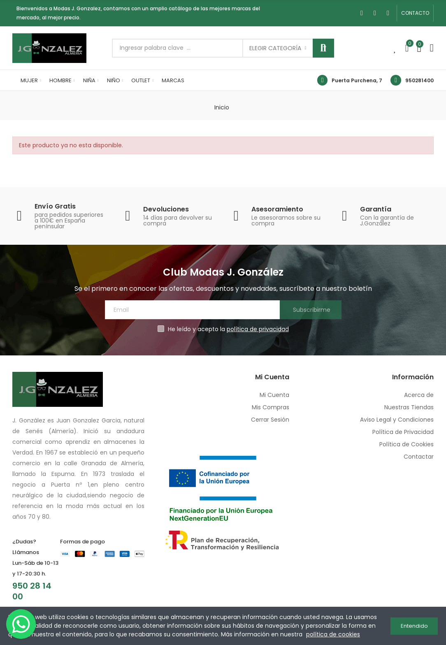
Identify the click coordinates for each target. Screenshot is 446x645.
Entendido (414, 626)
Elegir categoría (275, 48)
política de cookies (333, 634)
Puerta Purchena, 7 (357, 80)
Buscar (323, 48)
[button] (415, 13)
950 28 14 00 (31, 591)
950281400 (419, 80)
